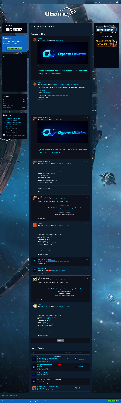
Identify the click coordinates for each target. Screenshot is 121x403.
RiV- (7, 137)
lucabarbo (8, 120)
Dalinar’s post (43, 84)
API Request (57, 356)
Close (117, 400)
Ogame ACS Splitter (61, 198)
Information (57, 379)
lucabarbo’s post (44, 40)
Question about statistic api (13, 131)
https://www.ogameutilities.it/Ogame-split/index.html (66, 208)
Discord (44, 178)
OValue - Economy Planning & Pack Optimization (66, 84)
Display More (60, 340)
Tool (59, 364)
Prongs (38, 389)
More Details (111, 400)
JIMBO (39, 39)
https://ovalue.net (46, 92)
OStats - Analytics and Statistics (62, 163)
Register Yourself (14, 48)
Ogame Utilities (10, 126)
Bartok (23, 107)
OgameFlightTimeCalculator (13, 118)
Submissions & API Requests (43, 361)
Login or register (109, 2)
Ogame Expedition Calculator (13, 122)
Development (52, 383)
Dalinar (43, 90)
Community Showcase (42, 376)
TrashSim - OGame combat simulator (15, 135)
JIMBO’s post (43, 163)
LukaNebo (40, 117)
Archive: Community (52, 389)
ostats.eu (45, 175)
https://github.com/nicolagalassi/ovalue (58, 95)
